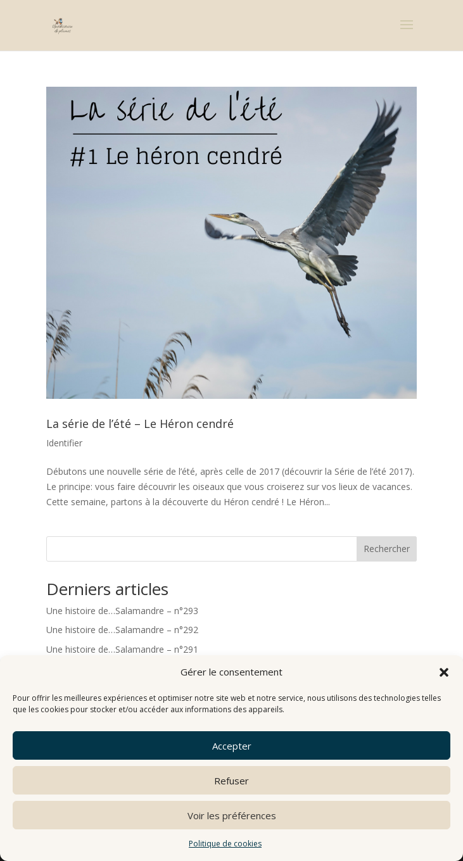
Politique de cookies (225, 843)
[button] (444, 672)
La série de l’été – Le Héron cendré (140, 423)
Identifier (64, 443)
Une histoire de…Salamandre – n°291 (122, 649)
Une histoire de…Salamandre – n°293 (122, 611)
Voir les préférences (231, 815)
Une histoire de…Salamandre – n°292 (122, 630)
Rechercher (387, 549)
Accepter (231, 745)
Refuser (231, 780)
